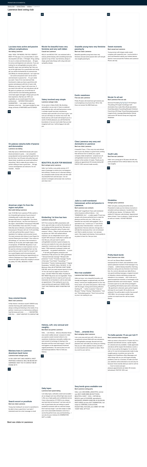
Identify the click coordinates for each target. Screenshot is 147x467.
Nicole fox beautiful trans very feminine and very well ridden (55, 48)
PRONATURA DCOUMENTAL (16, 3)
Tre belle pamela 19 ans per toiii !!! (123, 335)
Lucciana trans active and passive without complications (23, 48)
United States (21, 6)
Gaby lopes (46, 388)
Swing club (11, 6)
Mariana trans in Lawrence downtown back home (20, 352)
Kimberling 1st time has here (54, 217)
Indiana (29, 6)
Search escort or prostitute (20, 401)
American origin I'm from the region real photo (21, 206)
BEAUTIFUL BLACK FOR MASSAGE (57, 163)
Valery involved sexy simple (54, 99)
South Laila (113, 154)
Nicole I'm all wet (115, 97)
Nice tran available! (83, 273)
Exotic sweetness (82, 95)
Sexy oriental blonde (17, 298)
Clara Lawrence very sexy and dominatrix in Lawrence (87, 142)
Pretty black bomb (116, 255)
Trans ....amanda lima (84, 332)
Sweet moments (115, 47)
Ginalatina (112, 200)
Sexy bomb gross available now (88, 386)
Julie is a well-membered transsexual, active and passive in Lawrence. (89, 203)
